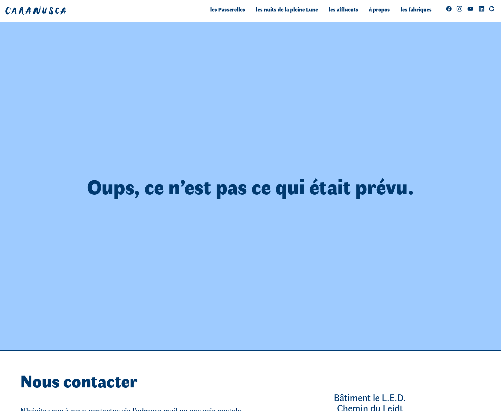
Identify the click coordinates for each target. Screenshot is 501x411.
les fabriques (416, 9)
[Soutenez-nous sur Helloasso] (492, 8)
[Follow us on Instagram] (459, 8)
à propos (379, 9)
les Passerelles (227, 9)
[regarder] (470, 8)
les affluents (343, 9)
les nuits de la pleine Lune (287, 9)
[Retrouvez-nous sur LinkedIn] (481, 8)
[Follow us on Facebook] (449, 8)
